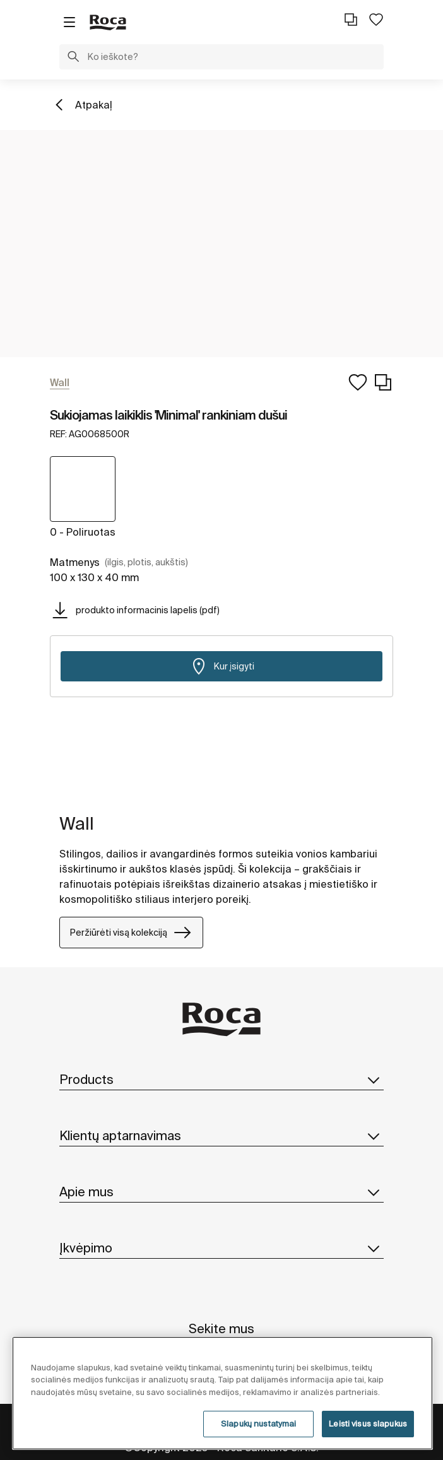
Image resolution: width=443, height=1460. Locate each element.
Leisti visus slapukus (368, 1423)
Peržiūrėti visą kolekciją (131, 932)
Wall (76, 823)
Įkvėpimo (221, 1248)
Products (221, 1079)
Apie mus (221, 1192)
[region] (222, 1393)
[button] (73, 58)
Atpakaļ (93, 104)
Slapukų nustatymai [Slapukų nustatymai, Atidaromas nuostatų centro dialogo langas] (258, 1423)
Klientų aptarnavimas (221, 1136)
